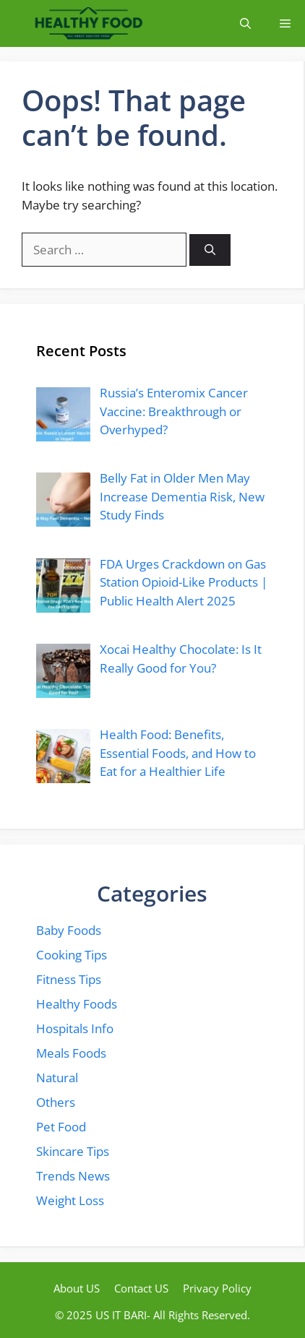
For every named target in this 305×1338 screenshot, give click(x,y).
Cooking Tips (71, 954)
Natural (57, 1077)
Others (55, 1102)
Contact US (141, 1288)
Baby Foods (68, 930)
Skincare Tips (72, 1151)
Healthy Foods (76, 1004)
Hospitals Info (74, 1028)
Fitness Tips (68, 979)
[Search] (210, 250)
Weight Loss (70, 1200)
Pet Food (61, 1126)
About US (76, 1288)
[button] (245, 23)
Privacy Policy (217, 1288)
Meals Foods (71, 1053)
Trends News (73, 1175)
